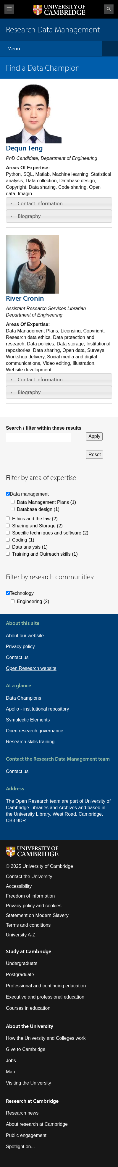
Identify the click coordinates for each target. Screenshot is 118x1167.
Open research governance (34, 730)
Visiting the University (28, 1082)
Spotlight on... (20, 1146)
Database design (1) (38, 509)
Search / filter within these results (43, 428)
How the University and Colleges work (45, 1038)
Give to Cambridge (25, 1049)
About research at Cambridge (37, 1124)
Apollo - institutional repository (37, 708)
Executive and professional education (45, 996)
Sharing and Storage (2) (37, 525)
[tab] (59, 203)
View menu (9, 9)
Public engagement (26, 1135)
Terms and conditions (28, 925)
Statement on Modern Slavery (37, 915)
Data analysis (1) (30, 546)
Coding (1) (23, 539)
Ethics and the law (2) (35, 518)
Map (10, 1071)
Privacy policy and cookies (34, 905)
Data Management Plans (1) (46, 502)
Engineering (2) (33, 601)
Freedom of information (30, 895)
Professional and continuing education (46, 985)
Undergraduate (22, 963)
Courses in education (28, 1008)
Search (109, 9)
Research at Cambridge (32, 1101)
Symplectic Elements (28, 719)
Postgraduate (20, 974)
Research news (22, 1112)
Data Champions (23, 698)
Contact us (17, 657)
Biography (29, 216)
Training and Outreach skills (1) (45, 554)
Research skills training (30, 741)
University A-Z (20, 934)
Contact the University (29, 876)
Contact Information (40, 203)
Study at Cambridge (28, 951)
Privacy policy (20, 646)
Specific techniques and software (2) (50, 532)
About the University (29, 1026)
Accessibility (19, 886)
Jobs (11, 1060)
